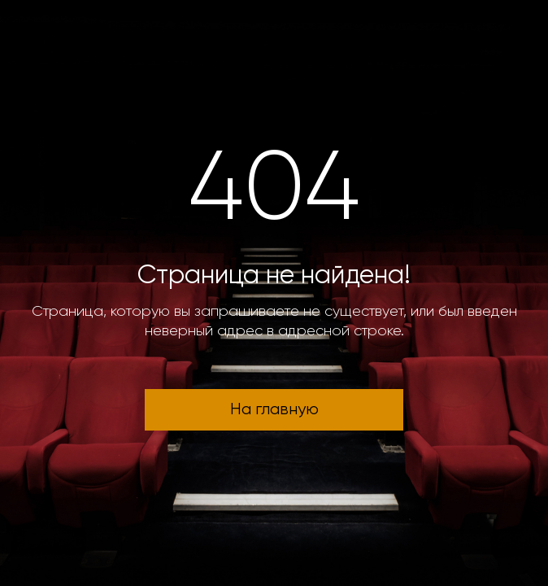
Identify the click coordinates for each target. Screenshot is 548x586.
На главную (274, 409)
